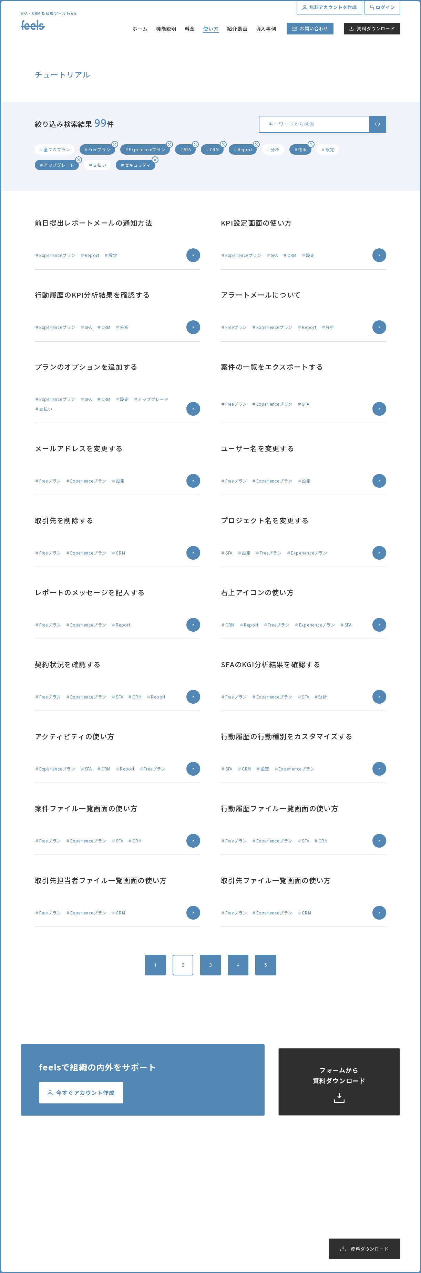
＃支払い (97, 165)
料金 (190, 28)
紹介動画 (237, 28)
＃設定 (327, 149)
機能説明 (166, 28)
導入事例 (266, 28)
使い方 (211, 28)
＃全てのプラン (54, 149)
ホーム (140, 28)
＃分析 (272, 149)
